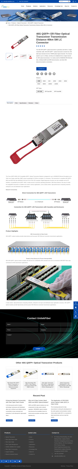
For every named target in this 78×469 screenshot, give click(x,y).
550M (44, 81)
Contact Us (74, 7)
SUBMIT (39, 348)
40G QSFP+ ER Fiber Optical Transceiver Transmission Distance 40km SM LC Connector (30, 25)
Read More (9, 420)
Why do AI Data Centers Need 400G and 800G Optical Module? (38, 401)
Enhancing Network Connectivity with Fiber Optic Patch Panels (16, 401)
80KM (44, 83)
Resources (50, 7)
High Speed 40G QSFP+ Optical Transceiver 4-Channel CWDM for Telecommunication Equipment (13, 385)
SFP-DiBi (39, 91)
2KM (49, 81)
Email (75, 307)
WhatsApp (75, 303)
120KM (56, 83)
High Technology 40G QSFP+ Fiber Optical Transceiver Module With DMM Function (30, 385)
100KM (50, 83)
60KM (38, 83)
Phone (75, 312)
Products (14, 23)
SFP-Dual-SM (48, 91)
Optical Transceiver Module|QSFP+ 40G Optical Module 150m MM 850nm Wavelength (64, 385)
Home (22, 7)
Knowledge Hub (59, 7)
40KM (65, 81)
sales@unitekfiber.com (7, 1)
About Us (67, 7)
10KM (54, 81)
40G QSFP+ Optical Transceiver (36, 23)
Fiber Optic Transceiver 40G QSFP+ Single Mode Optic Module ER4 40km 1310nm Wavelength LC (47, 385)
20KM (59, 81)
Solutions (35, 7)
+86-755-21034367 (22, 1)
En (75, 1)
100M (38, 81)
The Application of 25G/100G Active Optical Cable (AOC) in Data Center (60, 402)
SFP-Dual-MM (57, 91)
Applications (42, 7)
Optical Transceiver (22, 23)
